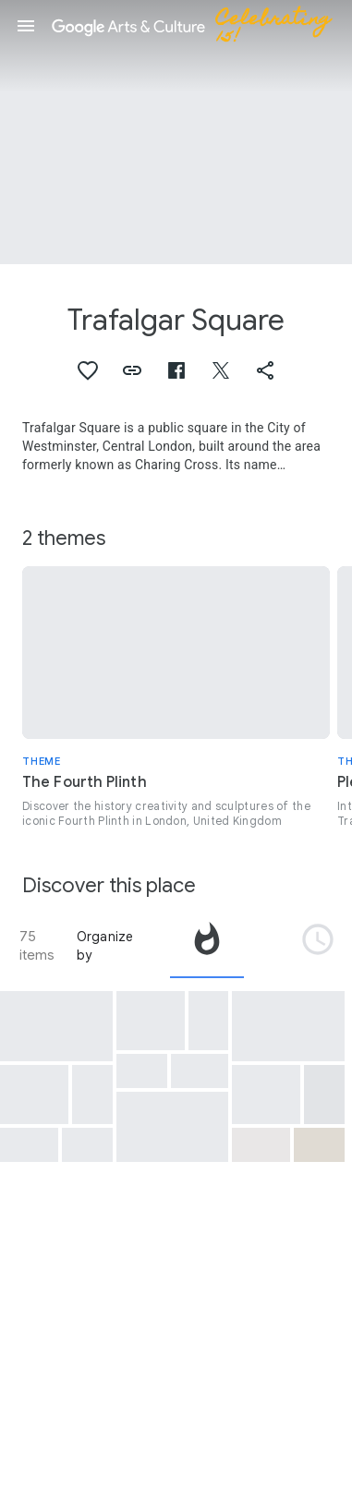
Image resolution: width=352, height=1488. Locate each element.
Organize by (105, 945)
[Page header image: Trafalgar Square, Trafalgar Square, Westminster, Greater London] (176, 132)
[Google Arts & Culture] (199, 26)
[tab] (207, 945)
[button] (26, 26)
